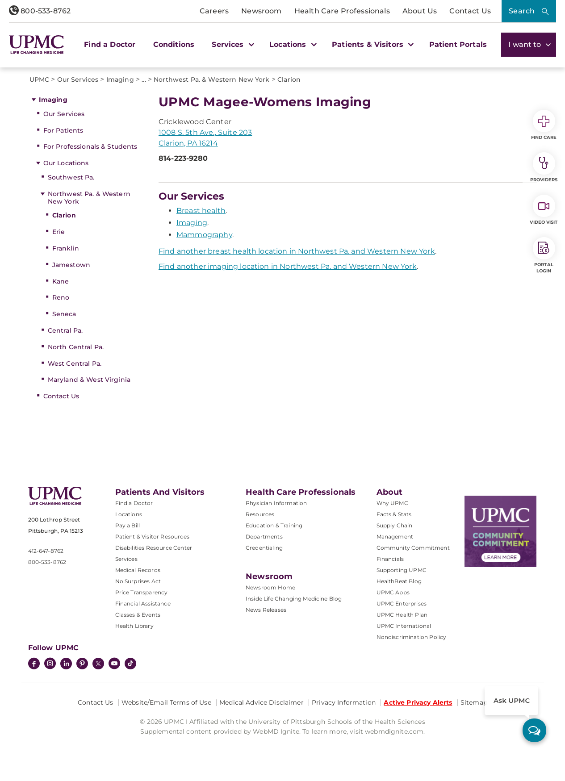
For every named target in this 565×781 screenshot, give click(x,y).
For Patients (63, 130)
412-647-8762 (46, 550)
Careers (214, 11)
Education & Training (274, 525)
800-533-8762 (40, 11)
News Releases (266, 609)
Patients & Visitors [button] (371, 44)
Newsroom (261, 11)
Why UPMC (392, 503)
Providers (543, 167)
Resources (260, 514)
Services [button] (232, 44)
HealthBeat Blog (399, 581)
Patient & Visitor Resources (152, 536)
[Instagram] (50, 664)
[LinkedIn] (66, 664)
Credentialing (264, 547)
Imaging (53, 100)
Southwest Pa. (71, 177)
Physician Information (276, 503)
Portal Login (544, 255)
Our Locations (66, 163)
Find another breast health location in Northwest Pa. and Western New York (297, 251)
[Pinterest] (82, 664)
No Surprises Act (138, 581)
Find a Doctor (109, 44)
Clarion (64, 215)
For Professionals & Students (90, 146)
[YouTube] (114, 664)
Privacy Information (344, 702)
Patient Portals (458, 44)
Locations (128, 514)
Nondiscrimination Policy (412, 637)
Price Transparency (141, 592)
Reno (61, 297)
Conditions (174, 44)
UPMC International (404, 625)
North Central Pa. (76, 347)
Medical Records (137, 570)
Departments (264, 536)
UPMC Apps (393, 592)
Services (126, 558)
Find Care (544, 125)
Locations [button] (291, 44)
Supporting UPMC (402, 570)
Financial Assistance (143, 603)
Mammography (204, 234)
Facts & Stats (394, 514)
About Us (419, 11)
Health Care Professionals (342, 11)
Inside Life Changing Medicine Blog (294, 598)
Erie (58, 232)
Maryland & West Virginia (89, 380)
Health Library (134, 625)
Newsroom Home (270, 587)
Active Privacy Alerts (418, 702)
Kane (60, 281)
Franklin (65, 248)
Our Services (64, 114)
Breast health (201, 210)
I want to (528, 44)
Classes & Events (138, 614)
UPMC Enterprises (402, 603)
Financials (390, 558)
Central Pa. (65, 330)
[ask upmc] (534, 730)
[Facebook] (34, 664)
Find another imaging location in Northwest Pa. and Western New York (288, 266)
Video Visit (543, 210)
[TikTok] (130, 663)
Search (522, 11)
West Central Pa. (74, 363)
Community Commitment (413, 547)
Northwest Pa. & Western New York (89, 197)
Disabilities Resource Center (153, 547)
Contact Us (470, 11)
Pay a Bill (127, 525)
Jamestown (71, 265)
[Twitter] (98, 663)
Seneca (64, 314)
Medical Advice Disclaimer (261, 702)
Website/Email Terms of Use (166, 702)
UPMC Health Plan (402, 614)
